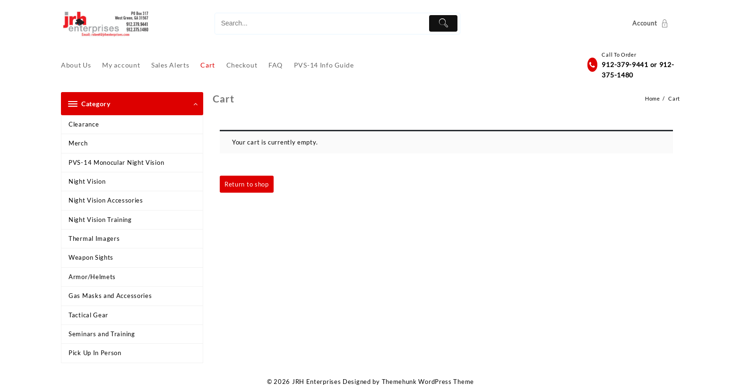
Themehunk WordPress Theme (428, 381)
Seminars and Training (102, 334)
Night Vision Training (100, 219)
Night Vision (87, 181)
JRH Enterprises (316, 381)
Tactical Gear (88, 315)
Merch (78, 143)
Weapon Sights (91, 257)
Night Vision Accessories (106, 200)
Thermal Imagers (94, 238)
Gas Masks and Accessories (110, 295)
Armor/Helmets (92, 276)
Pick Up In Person (95, 353)
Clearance (84, 124)
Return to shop (246, 184)
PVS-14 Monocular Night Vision (116, 162)
